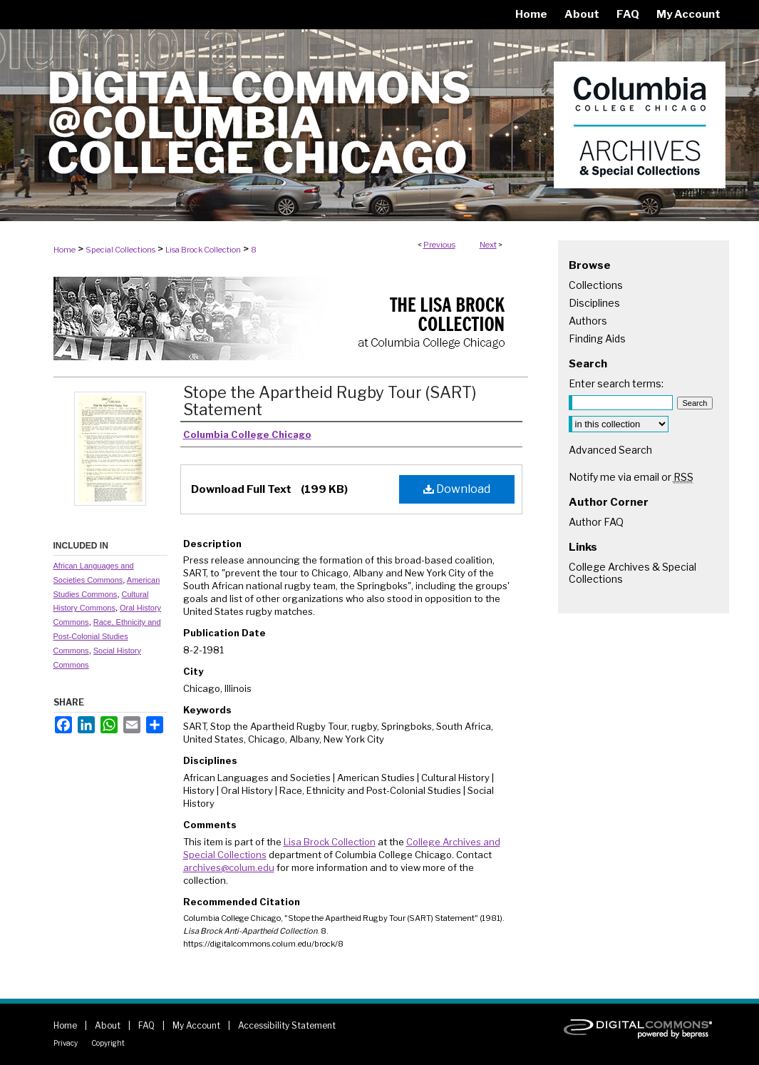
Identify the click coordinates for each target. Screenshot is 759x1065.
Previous (439, 245)
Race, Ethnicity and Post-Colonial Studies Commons (107, 636)
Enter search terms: (616, 383)
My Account (196, 1025)
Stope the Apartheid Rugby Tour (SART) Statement (329, 401)
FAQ (146, 1025)
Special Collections (120, 250)
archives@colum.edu (228, 867)
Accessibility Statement (287, 1025)
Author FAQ (596, 522)
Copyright (108, 1043)
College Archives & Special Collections (632, 573)
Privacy (65, 1043)
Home (64, 250)
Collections (596, 285)
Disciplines (594, 303)
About (107, 1025)
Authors (588, 321)
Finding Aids (597, 338)
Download (456, 489)
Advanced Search (610, 450)
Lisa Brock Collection (203, 250)
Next (488, 245)
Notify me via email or (631, 477)
